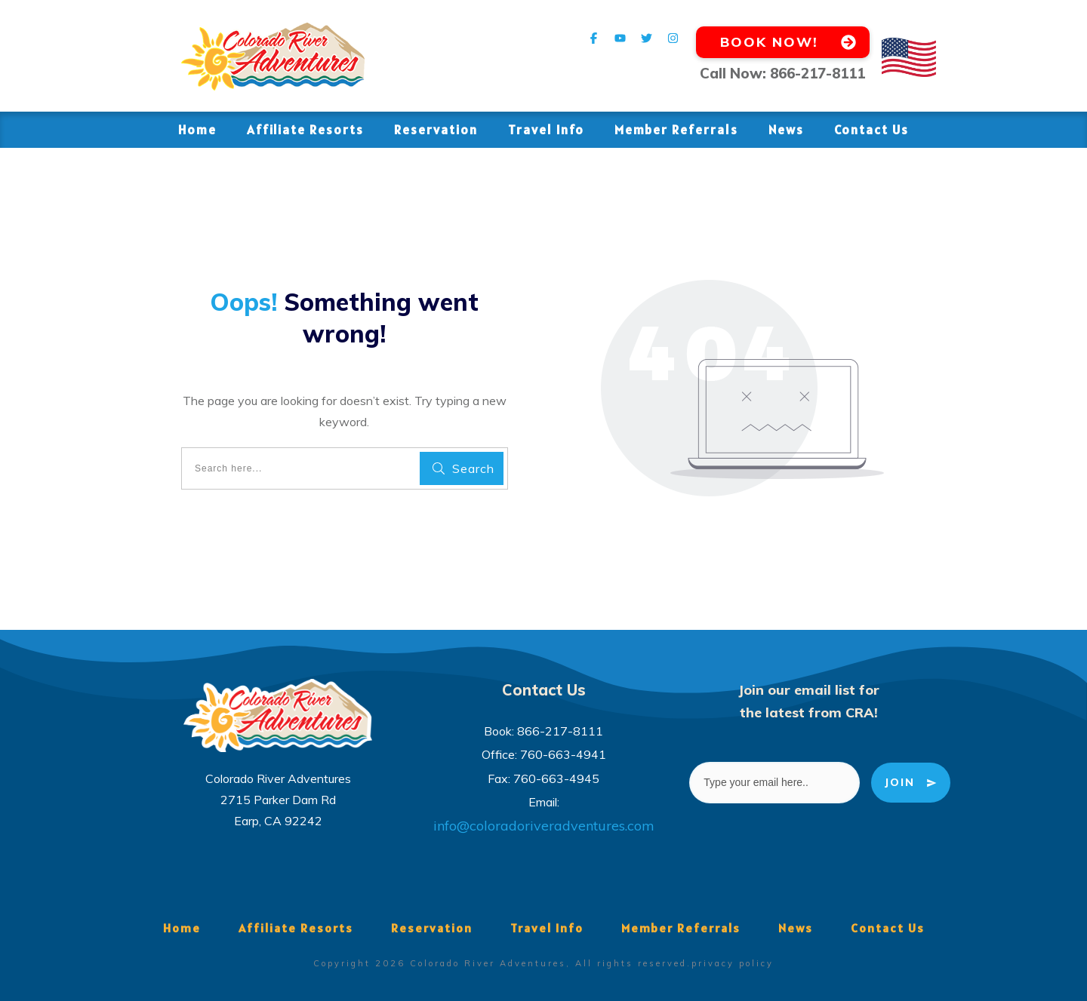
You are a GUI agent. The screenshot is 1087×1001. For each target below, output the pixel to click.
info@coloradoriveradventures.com (543, 825)
